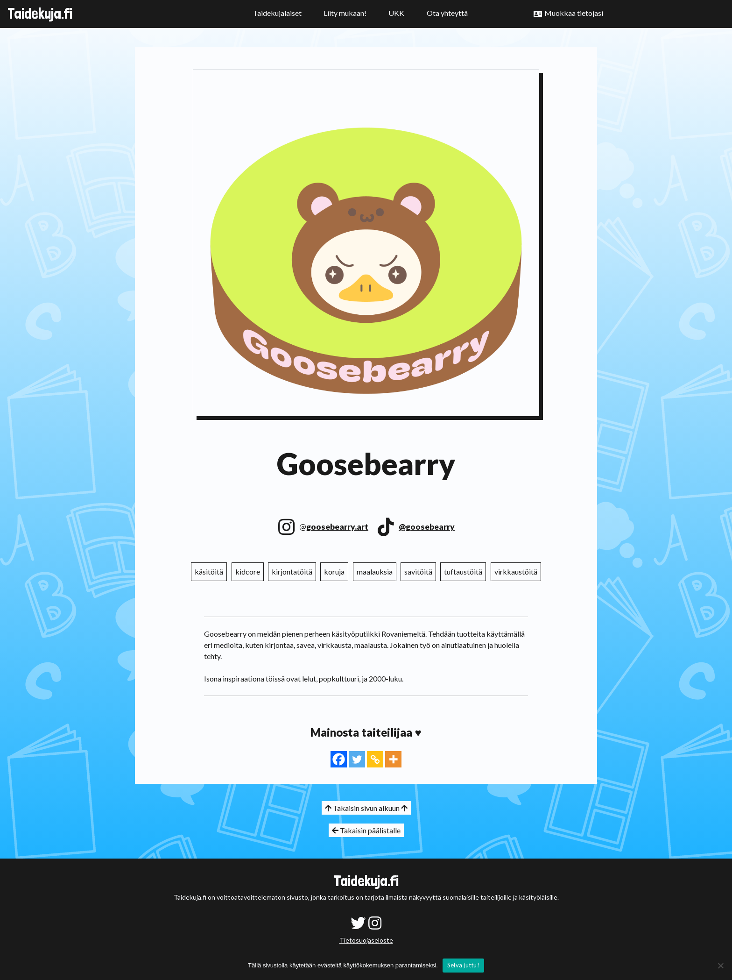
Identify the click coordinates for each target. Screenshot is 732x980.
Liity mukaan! (345, 12)
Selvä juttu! (463, 965)
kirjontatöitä (292, 571)
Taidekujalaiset (277, 12)
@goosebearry (427, 527)
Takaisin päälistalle (366, 830)
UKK (396, 12)
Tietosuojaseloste (366, 940)
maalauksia (375, 571)
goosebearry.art (337, 527)
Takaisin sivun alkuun (366, 807)
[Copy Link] (375, 759)
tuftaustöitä (463, 571)
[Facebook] (339, 759)
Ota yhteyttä (447, 12)
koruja (334, 571)
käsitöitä (209, 571)
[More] (393, 759)
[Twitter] (357, 759)
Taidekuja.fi (39, 13)
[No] (720, 965)
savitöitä (418, 571)
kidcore (247, 571)
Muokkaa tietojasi (573, 12)
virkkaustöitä (515, 571)
